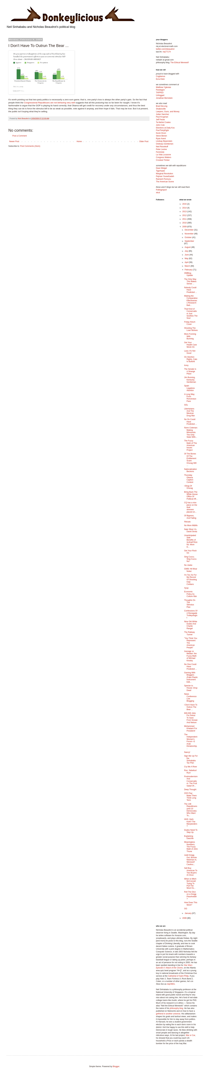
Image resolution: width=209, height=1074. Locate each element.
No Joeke (188, 565)
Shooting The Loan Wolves (191, 329)
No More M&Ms (190, 525)
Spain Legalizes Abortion (189, 388)
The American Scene (165, 182)
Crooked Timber (163, 160)
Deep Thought (190, 789)
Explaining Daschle (188, 837)
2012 (184, 215)
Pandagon (160, 90)
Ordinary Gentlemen (164, 144)
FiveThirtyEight (162, 130)
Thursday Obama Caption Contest (188, 478)
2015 (184, 204)
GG (185, 908)
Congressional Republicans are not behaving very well (49, 102)
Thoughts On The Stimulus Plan (189, 603)
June (187, 255)
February (189, 270)
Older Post (143, 141)
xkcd (158, 192)
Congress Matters (163, 157)
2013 (184, 211)
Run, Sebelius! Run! (190, 771)
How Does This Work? (190, 903)
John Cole (160, 125)
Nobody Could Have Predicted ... (190, 289)
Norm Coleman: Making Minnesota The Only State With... (191, 432)
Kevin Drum (161, 133)
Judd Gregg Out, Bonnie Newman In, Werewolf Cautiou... (190, 860)
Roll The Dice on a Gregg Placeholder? (190, 895)
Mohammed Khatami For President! (190, 728)
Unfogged (160, 95)
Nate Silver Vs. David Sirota (190, 530)
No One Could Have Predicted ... (190, 666)
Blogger (116, 1066)
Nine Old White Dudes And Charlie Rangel (190, 625)
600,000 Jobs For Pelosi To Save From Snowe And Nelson (190, 718)
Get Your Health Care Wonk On (190, 344)
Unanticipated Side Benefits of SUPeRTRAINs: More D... (190, 541)
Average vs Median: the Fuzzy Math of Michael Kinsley (190, 656)
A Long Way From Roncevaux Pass (190, 397)
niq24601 (171, 984)
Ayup (186, 588)
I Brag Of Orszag (188, 487)
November (189, 234)
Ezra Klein (160, 79)
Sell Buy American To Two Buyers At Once (190, 871)
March (188, 266)
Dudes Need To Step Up (190, 831)
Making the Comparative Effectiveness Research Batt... (190, 300)
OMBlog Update (188, 274)
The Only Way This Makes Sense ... (190, 281)
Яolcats (187, 522)
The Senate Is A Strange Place (190, 371)
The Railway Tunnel (189, 633)
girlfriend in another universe (168, 1014)
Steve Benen (161, 136)
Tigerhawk (160, 171)
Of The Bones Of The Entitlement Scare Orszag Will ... (190, 459)
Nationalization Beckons (190, 470)
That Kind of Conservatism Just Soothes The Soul (190, 313)
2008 (184, 918)
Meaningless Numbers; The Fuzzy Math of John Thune (191, 847)
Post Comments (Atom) (30, 146)
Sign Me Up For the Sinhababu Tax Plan (191, 759)
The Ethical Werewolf (179, 62)
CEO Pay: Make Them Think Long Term (190, 796)
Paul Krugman (162, 117)
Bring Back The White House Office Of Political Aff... (191, 495)
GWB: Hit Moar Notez (190, 570)
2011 (184, 219)
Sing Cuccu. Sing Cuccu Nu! (190, 559)
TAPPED (160, 92)
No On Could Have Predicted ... (190, 421)
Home (79, 141)
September (189, 241)
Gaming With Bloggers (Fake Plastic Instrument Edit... (191, 677)
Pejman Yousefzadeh (165, 176)
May (187, 258)
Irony (186, 365)
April (187, 262)
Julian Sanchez (162, 114)
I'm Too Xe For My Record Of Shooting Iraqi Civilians (190, 579)
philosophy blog (176, 1008)
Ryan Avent (161, 138)
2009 (184, 227)
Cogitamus (160, 76)
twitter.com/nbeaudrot (165, 49)
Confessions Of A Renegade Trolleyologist (190, 614)
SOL (186, 405)
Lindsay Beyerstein (164, 141)
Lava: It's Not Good (189, 352)
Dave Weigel (161, 168)
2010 (184, 223)
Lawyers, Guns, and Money (167, 111)
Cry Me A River (190, 767)
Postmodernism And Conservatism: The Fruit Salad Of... (190, 781)
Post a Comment (19, 136)
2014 (184, 208)
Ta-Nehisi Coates (163, 122)
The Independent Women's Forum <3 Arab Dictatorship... (190, 741)
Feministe (160, 152)
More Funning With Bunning (190, 336)
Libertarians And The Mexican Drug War (189, 412)
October (188, 237)
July (187, 251)
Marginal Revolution (164, 173)
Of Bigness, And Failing (190, 516)
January (188, 913)
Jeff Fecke (160, 119)
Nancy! (187, 752)
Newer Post (14, 141)
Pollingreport (161, 190)
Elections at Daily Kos (165, 128)
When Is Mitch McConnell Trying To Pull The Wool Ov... (190, 883)
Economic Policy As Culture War (190, 594)
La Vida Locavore (163, 154)
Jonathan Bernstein (164, 98)
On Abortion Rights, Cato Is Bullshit (190, 359)
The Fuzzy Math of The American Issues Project (190, 445)
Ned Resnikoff (162, 146)
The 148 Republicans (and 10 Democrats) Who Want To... (190, 810)
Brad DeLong (161, 106)
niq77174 (167, 52)
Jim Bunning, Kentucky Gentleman (190, 379)
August (188, 247)
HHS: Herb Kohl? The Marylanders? (190, 822)
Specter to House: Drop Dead (190, 688)
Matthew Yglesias (163, 87)
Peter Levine (161, 149)
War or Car (190, 1035)
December (189, 230)
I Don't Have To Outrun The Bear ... (190, 707)
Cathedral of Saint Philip (178, 976)
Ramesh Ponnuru (163, 179)
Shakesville (161, 109)
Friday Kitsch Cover (189, 323)
